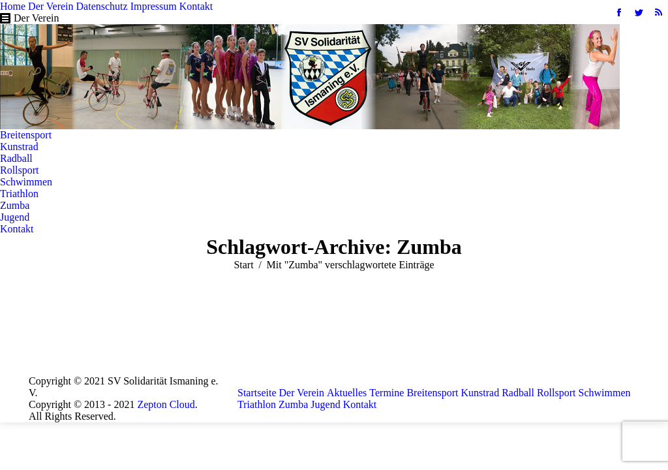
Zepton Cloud (165, 404)
